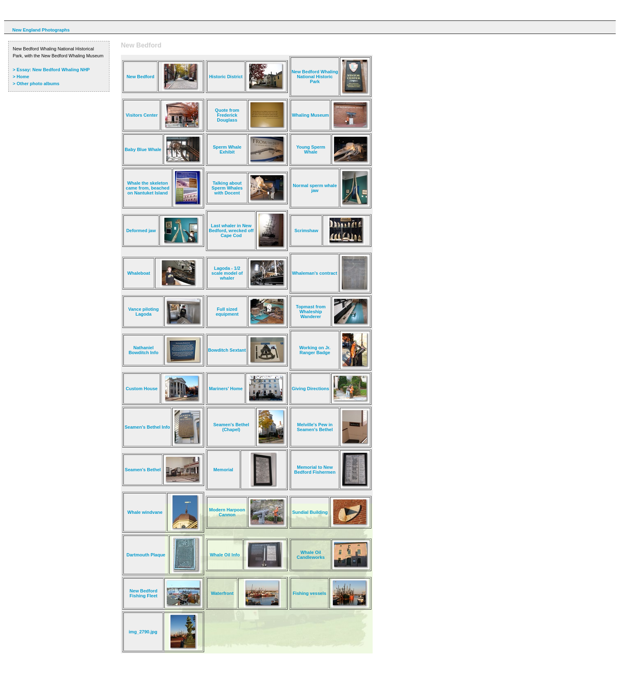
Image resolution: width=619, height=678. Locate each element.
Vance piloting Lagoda (143, 311)
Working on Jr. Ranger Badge (314, 350)
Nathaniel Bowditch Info (144, 350)
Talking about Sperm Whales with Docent (227, 188)
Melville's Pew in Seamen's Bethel (315, 427)
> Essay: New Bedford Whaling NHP (51, 69)
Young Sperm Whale (310, 149)
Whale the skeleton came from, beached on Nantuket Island (147, 188)
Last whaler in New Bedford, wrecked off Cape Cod (231, 230)
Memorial (223, 469)
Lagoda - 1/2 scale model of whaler (227, 273)
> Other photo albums (36, 83)
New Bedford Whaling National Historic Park (314, 76)
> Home (21, 76)
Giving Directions (310, 388)
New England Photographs (41, 29)
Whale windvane (145, 512)
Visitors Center (142, 115)
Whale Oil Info (225, 554)
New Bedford (141, 76)
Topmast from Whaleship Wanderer (311, 311)
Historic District (226, 76)
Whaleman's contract (314, 273)
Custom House (142, 388)
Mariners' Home (226, 388)
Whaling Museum (310, 115)
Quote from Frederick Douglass (227, 115)
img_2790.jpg (143, 631)
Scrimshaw (306, 230)
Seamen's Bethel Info (147, 427)
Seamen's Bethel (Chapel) (231, 427)
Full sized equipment (227, 311)
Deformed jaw (141, 230)
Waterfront (222, 593)
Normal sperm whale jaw (315, 188)
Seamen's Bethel (143, 469)
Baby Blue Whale (143, 149)
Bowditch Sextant (227, 350)
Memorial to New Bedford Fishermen (315, 470)
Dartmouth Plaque (146, 554)
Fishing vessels (309, 593)
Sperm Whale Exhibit (227, 149)
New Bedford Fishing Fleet (143, 593)
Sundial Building (310, 512)
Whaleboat (138, 273)
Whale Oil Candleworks (311, 555)
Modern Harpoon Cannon (227, 512)
